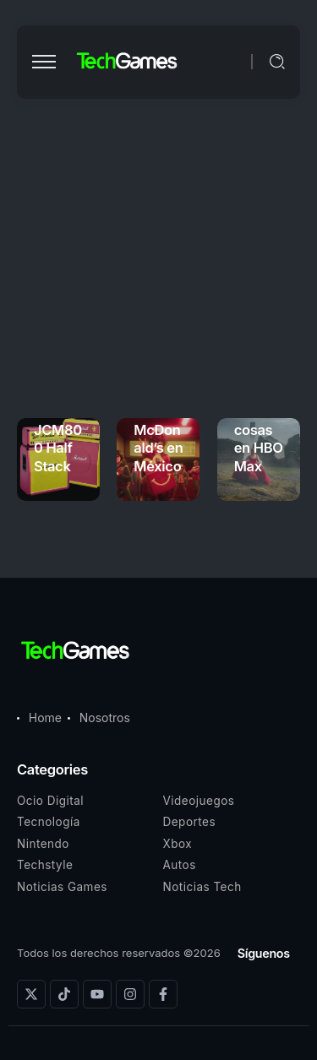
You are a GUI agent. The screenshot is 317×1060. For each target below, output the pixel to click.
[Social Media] (31, 994)
